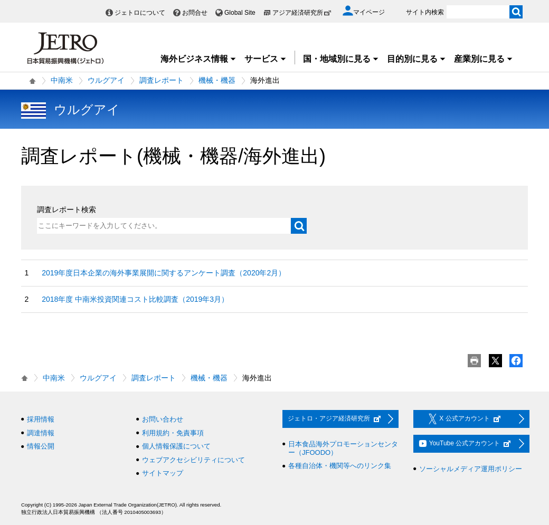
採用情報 (40, 419)
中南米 (62, 80)
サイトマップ (162, 473)
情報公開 (40, 446)
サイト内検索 (425, 12)
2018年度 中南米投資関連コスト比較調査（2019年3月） (135, 299)
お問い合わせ (162, 419)
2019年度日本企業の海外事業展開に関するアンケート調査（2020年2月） (164, 273)
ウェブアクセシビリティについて (193, 460)
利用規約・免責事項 (173, 433)
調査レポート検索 (66, 209)
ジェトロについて (140, 12)
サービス (265, 58)
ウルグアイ (106, 80)
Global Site (239, 12)
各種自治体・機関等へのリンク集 (339, 466)
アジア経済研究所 (302, 12)
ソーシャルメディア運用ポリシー (470, 469)
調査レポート (161, 80)
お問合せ (194, 12)
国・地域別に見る (341, 58)
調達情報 (40, 433)
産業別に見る (483, 58)
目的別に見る (416, 58)
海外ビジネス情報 (198, 58)
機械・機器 (216, 80)
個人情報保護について (176, 446)
